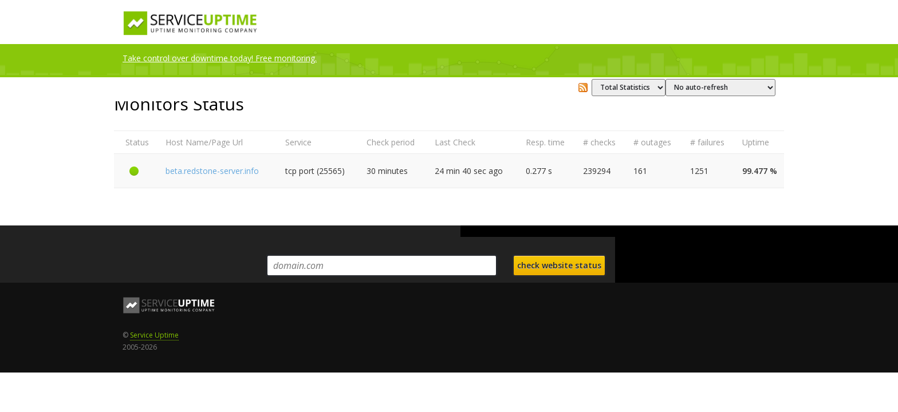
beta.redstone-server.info (212, 170)
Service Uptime (154, 335)
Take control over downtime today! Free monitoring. (220, 58)
